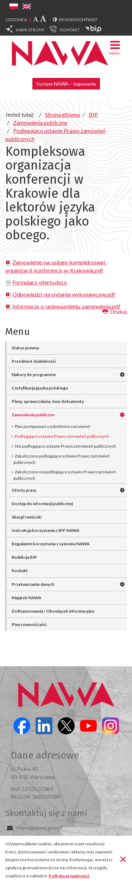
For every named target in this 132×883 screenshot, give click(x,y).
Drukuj (114, 311)
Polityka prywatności (69, 875)
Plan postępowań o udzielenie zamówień (52, 426)
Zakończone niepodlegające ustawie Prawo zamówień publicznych (64, 475)
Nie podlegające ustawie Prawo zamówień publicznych (65, 446)
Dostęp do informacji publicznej (42, 503)
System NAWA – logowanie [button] (66, 84)
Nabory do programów (34, 374)
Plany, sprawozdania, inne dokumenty (48, 401)
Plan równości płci (29, 624)
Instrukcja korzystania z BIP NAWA (46, 530)
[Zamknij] (123, 858)
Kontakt (20, 570)
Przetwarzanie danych (33, 584)
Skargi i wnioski (27, 517)
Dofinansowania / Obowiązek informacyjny (53, 611)
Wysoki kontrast (78, 19)
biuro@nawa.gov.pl (39, 827)
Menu (114, 47)
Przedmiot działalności (34, 361)
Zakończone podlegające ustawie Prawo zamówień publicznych (61, 459)
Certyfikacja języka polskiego (40, 388)
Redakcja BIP (24, 557)
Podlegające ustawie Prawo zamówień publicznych (62, 436)
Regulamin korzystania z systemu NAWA (51, 543)
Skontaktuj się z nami (46, 813)
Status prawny (25, 347)
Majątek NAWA (27, 597)
